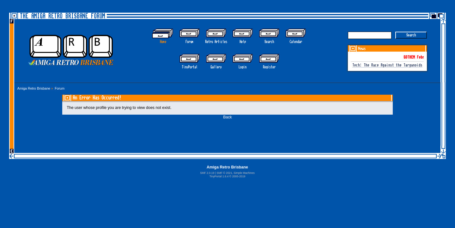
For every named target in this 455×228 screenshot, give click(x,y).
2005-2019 (239, 176)
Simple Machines (244, 172)
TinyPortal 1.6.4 (219, 176)
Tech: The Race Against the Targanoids (387, 65)
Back (227, 117)
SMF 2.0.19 (207, 172)
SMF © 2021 (224, 172)
